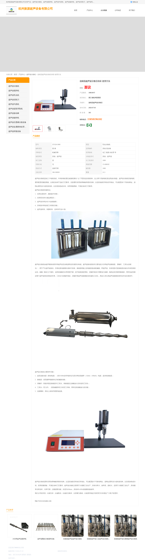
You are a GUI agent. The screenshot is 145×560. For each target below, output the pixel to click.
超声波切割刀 (14, 100)
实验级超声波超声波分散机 (72, 539)
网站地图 (42, 558)
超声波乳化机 (14, 95)
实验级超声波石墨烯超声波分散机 (125, 539)
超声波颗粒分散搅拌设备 (45, 539)
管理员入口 (35, 558)
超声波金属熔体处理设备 (18, 127)
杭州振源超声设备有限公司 (48, 551)
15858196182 (94, 119)
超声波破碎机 (14, 118)
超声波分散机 (31, 74)
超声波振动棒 (14, 113)
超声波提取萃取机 (16, 109)
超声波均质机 (14, 104)
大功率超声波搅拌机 (19, 539)
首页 (75, 10)
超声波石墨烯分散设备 (17, 122)
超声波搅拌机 (14, 91)
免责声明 (28, 558)
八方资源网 (20, 558)
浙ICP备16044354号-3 (31, 551)
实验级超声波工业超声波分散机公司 (99, 539)
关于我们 (132, 10)
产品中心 (90, 10)
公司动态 (118, 10)
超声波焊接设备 (15, 131)
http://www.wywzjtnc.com (43, 501)
